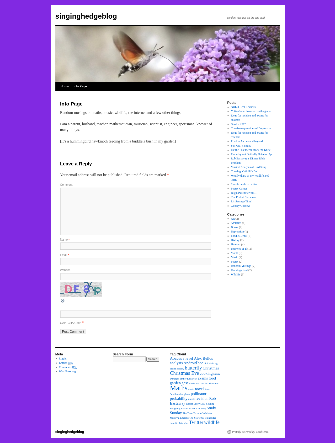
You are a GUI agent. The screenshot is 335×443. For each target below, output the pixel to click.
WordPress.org (67, 371)
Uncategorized (239, 270)
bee (200, 363)
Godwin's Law (196, 383)
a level (188, 358)
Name (65, 239)
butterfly (193, 368)
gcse (185, 383)
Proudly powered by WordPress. (250, 431)
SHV (202, 403)
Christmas (211, 368)
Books (234, 227)
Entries (66, 363)
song (203, 408)
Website (65, 270)
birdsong (213, 363)
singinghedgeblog (86, 16)
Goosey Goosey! (240, 205)
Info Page (80, 86)
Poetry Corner (239, 188)
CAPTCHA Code (70, 323)
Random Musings (241, 266)
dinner (183, 378)
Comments (68, 367)
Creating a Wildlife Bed (244, 171)
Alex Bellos (203, 358)
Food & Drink (239, 235)
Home (65, 86)
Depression (237, 231)
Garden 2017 (238, 124)
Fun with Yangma (241, 145)
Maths (234, 253)
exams (203, 378)
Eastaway (192, 378)
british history (177, 368)
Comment (66, 184)
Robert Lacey (193, 403)
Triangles (183, 423)
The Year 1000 (196, 418)
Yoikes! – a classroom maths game (251, 111)
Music (234, 257)
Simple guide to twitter (244, 184)
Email (64, 255)
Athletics (236, 223)
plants (187, 394)
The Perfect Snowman (243, 197)
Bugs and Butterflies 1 (244, 193)
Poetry (234, 261)
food (212, 378)
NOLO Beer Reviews (243, 107)
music (191, 389)
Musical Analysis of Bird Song (248, 167)
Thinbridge (210, 418)
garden (175, 383)
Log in (63, 358)
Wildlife (235, 274)
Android (190, 363)
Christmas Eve (184, 373)
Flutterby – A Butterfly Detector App (252, 154)
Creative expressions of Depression (251, 128)
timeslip (174, 423)
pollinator (198, 393)
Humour (235, 244)
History (235, 240)
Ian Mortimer (211, 383)
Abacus (176, 358)
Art (233, 218)
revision (202, 398)
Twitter (196, 422)
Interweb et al (239, 248)
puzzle (191, 399)
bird (206, 363)
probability (179, 398)
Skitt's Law (195, 408)
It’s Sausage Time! (241, 201)
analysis (176, 363)
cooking (206, 373)
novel (199, 389)
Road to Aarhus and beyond (247, 141)
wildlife (212, 422)
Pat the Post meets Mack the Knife (251, 150)
